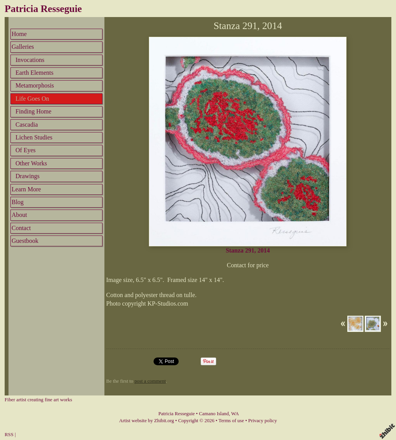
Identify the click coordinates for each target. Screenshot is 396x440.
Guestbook (25, 240)
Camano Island (214, 413)
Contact (21, 228)
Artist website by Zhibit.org (146, 420)
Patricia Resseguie (43, 8)
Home (19, 34)
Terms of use (231, 420)
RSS (9, 434)
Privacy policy (262, 420)
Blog (18, 202)
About (19, 214)
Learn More (26, 189)
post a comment (150, 381)
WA (235, 413)
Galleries (23, 46)
